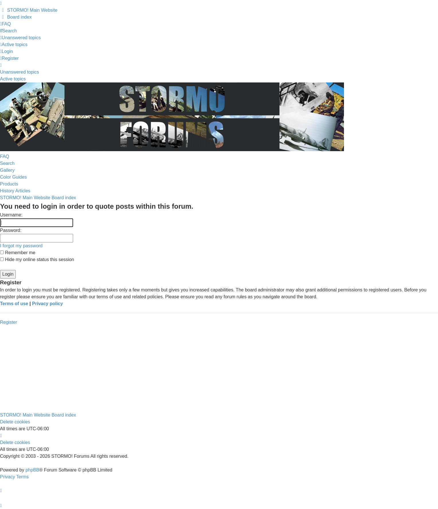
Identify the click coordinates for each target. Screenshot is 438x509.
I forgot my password (21, 245)
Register (8, 322)
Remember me (17, 252)
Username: (11, 214)
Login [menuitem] (6, 51)
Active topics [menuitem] (13, 78)
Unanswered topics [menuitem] (19, 72)
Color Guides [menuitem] (13, 177)
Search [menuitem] (7, 163)
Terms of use (14, 303)
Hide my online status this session (37, 259)
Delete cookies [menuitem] (15, 421)
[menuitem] (28, 10)
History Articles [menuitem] (15, 190)
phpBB (32, 469)
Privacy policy (47, 303)
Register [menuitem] (9, 58)
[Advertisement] (219, 369)
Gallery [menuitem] (7, 170)
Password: (10, 230)
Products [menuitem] (9, 183)
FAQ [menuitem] (4, 156)
